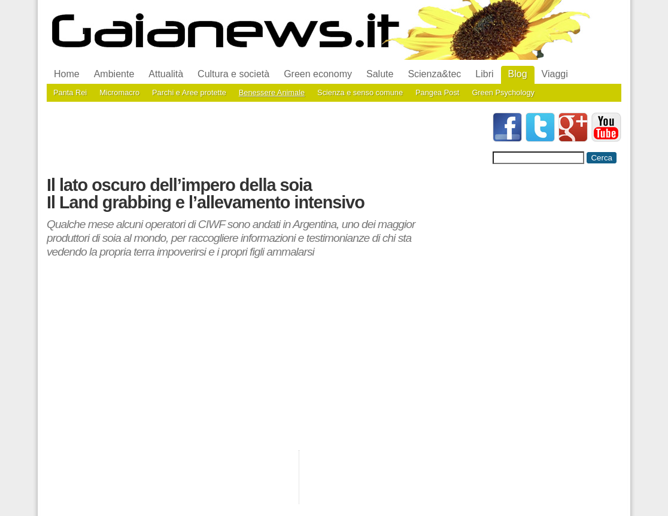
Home (67, 74)
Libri (484, 74)
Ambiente (114, 74)
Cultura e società (233, 74)
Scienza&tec (434, 74)
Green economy (318, 74)
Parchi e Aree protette (189, 92)
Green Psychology (503, 92)
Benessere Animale (272, 92)
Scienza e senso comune (360, 92)
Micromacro (119, 92)
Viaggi (555, 74)
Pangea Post (437, 92)
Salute (379, 74)
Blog (517, 74)
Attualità (165, 74)
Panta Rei (70, 92)
